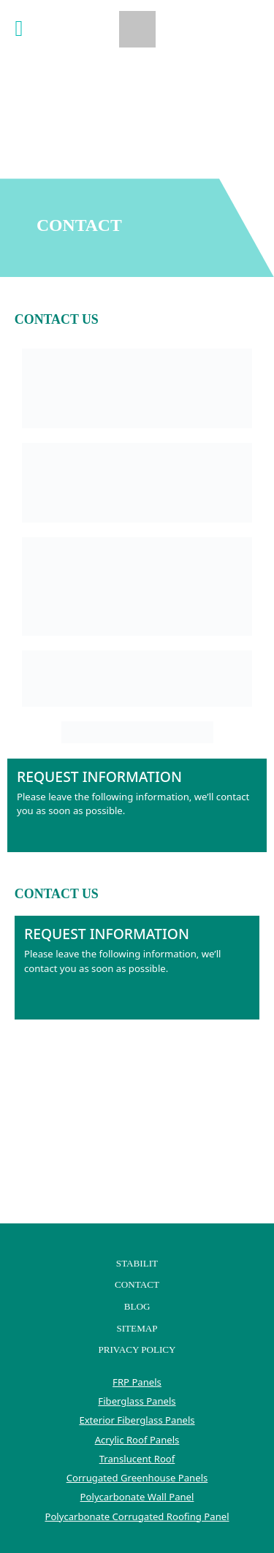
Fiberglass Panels (136, 1401)
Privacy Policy (136, 1349)
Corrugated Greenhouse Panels (137, 1477)
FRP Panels (137, 1382)
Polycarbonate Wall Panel (137, 1496)
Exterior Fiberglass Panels (136, 1420)
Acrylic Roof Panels (137, 1439)
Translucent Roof (137, 1458)
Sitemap (136, 1328)
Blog (137, 1306)
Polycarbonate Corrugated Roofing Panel (137, 1516)
